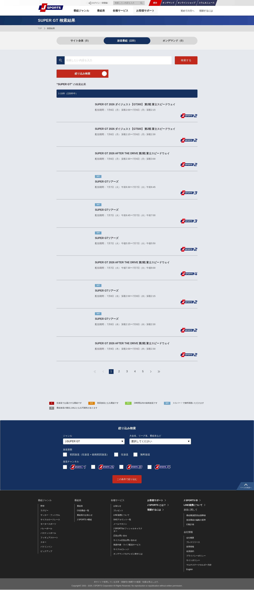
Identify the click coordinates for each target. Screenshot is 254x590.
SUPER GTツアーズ (107, 181)
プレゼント (118, 511)
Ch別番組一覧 (83, 511)
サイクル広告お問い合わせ (125, 540)
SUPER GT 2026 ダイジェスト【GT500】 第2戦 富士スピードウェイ (135, 129)
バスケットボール (48, 533)
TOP (40, 28)
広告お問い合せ (120, 536)
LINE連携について (121, 515)
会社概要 (190, 538)
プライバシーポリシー (196, 556)
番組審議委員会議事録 (196, 515)
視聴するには (206, 10)
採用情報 (190, 547)
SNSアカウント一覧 (122, 520)
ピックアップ (46, 551)
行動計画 (190, 524)
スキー (43, 542)
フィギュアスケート (49, 538)
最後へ (158, 371)
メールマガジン (120, 524)
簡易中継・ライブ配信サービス (127, 545)
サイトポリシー (193, 561)
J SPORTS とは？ (156, 505)
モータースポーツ (48, 524)
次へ (151, 371)
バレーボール (46, 529)
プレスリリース (193, 542)
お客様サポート (146, 10)
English (189, 569)
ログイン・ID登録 (100, 3)
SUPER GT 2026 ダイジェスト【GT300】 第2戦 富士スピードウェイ (135, 104)
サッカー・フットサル (50, 515)
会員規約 (190, 551)
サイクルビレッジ (121, 549)
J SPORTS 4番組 (84, 520)
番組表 (80, 506)
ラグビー (44, 511)
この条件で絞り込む (127, 479)
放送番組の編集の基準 (196, 520)
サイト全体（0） (80, 40)
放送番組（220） (127, 40)
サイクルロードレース (50, 520)
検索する (186, 60)
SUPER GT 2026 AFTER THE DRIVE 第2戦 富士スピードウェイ (132, 153)
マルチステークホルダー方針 (199, 565)
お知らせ (117, 506)
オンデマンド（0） (174, 40)
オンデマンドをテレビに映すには (128, 554)
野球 (42, 506)
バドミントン (46, 547)
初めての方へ (187, 10)
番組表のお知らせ (84, 515)
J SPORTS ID (191, 500)
